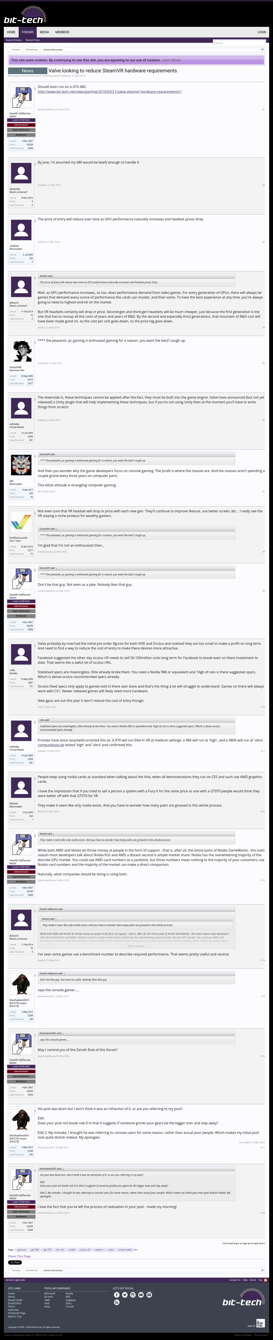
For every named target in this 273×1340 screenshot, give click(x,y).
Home (11, 32)
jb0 (11, 481)
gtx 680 (34, 1250)
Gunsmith (16, 367)
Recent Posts (33, 40)
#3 (263, 242)
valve (110, 1250)
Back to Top (14, 1316)
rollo (12, 670)
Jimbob (14, 245)
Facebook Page (16, 1313)
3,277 (30, 550)
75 (32, 315)
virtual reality (124, 1250)
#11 (263, 751)
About (11, 1296)
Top (260, 1280)
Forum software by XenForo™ (33, 1335)
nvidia (71, 1250)
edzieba (14, 424)
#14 (263, 960)
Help (245, 1280)
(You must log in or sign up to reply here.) (243, 1243)
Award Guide (15, 1300)
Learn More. (171, 60)
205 (31, 258)
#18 (263, 1213)
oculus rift (84, 1250)
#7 (263, 491)
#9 (263, 591)
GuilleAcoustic (19, 537)
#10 (263, 707)
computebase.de (51, 745)
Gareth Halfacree (62, 76)
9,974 (30, 380)
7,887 (30, 683)
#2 (263, 185)
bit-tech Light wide (15, 1280)
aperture (21, 1250)
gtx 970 (46, 1250)
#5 (263, 363)
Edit (136, 1249)
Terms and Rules (243, 1335)
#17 (263, 1147)
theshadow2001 (20, 1000)
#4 (263, 327)
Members (62, 32)
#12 (263, 811)
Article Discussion (32, 76)
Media (44, 32)
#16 (263, 1056)
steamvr (99, 1250)
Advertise (13, 1309)
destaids (15, 189)
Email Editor (15, 1303)
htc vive (59, 1250)
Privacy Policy (261, 1335)
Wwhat (14, 803)
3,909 (30, 436)
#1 (263, 109)
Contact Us (235, 1280)
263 (31, 816)
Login (262, 32)
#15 (263, 996)
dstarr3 (14, 302)
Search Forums (14, 40)
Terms (11, 1306)
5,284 (30, 1015)
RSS (265, 1280)
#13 (263, 880)
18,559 (30, 145)
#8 (263, 551)
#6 (263, 420)
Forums (28, 32)
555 (31, 493)
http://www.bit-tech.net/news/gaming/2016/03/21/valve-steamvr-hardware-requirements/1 (110, 91)
